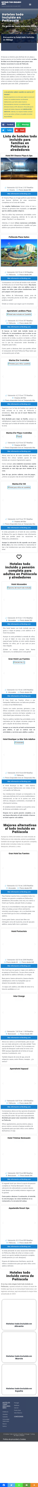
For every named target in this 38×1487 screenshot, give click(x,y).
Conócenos (18, 1440)
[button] (30, 4)
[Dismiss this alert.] (34, 92)
